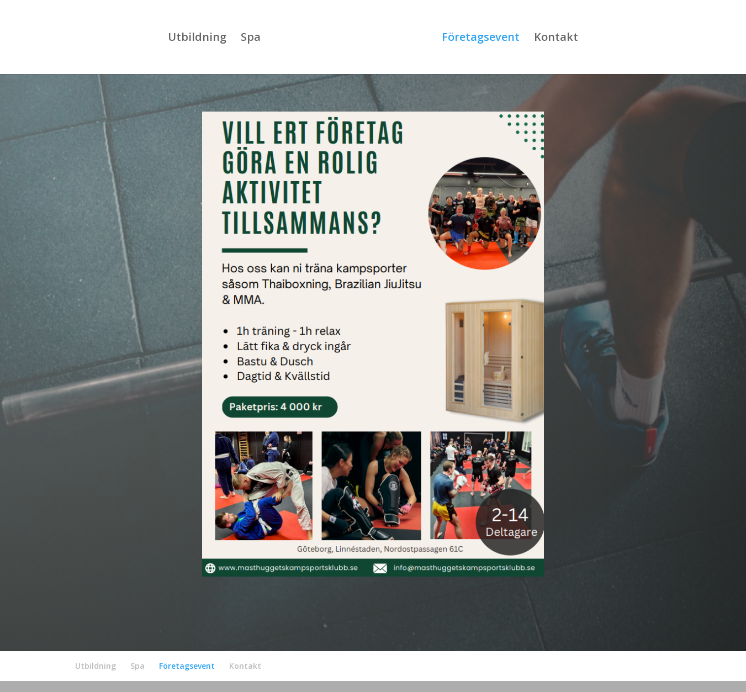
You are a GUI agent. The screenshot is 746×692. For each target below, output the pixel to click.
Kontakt (556, 38)
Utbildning (197, 38)
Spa (251, 38)
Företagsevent (481, 38)
